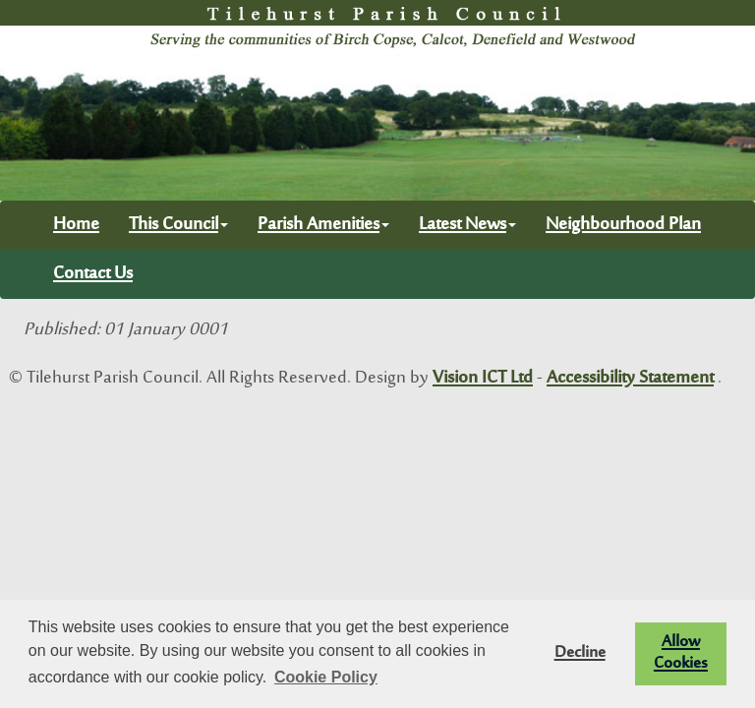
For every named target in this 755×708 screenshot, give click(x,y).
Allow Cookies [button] (681, 653)
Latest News (467, 225)
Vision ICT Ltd (483, 378)
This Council (178, 225)
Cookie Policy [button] (326, 677)
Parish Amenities (323, 225)
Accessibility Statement (630, 378)
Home (76, 225)
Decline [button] (580, 653)
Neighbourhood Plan (623, 225)
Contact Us (93, 274)
